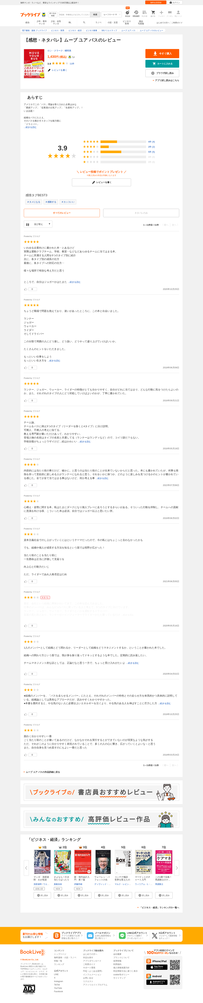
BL (70, 22)
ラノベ (98, 22)
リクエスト (88, 981)
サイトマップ (119, 978)
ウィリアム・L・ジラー (145, 884)
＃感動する (50, 202)
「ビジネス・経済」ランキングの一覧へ (159, 907)
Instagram (58, 981)
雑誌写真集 (141, 22)
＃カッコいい (67, 202)
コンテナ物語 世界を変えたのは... (122, 880)
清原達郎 (38, 884)
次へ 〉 (175, 225)
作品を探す (88, 957)
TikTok (57, 985)
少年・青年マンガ (42, 22)
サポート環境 (89, 967)
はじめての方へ (163, 23)
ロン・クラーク (55, 50)
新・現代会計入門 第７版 (82, 878)
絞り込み (52, 14)
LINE (56, 974)
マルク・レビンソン (124, 884)
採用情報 (117, 961)
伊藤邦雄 (78, 884)
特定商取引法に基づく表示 (125, 971)
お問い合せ (88, 978)
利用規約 (117, 964)
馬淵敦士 (159, 884)
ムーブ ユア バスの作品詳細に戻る (43, 772)
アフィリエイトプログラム (95, 985)
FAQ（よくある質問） (93, 971)
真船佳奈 (58, 884)
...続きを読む (30, 127)
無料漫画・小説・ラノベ (65, 957)
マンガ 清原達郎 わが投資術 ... (41, 880)
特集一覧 (58, 961)
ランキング (59, 964)
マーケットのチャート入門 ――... (142, 880)
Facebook (58, 991)
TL (84, 22)
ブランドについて (121, 957)
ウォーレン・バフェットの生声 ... (102, 880)
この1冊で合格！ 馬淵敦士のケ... (164, 878)
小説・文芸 (113, 22)
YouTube (58, 988)
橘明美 (68, 50)
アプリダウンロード (92, 961)
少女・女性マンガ (56, 22)
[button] (42, 895)
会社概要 (117, 954)
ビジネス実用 (127, 22)
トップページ (60, 954)
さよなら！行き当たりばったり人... (61, 880)
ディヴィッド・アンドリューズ (108, 884)
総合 (28, 22)
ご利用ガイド (177, 23)
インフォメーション (92, 974)
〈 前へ (165, 225)
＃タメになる (33, 202)
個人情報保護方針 (121, 967)
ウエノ (46, 884)
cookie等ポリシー (121, 974)
